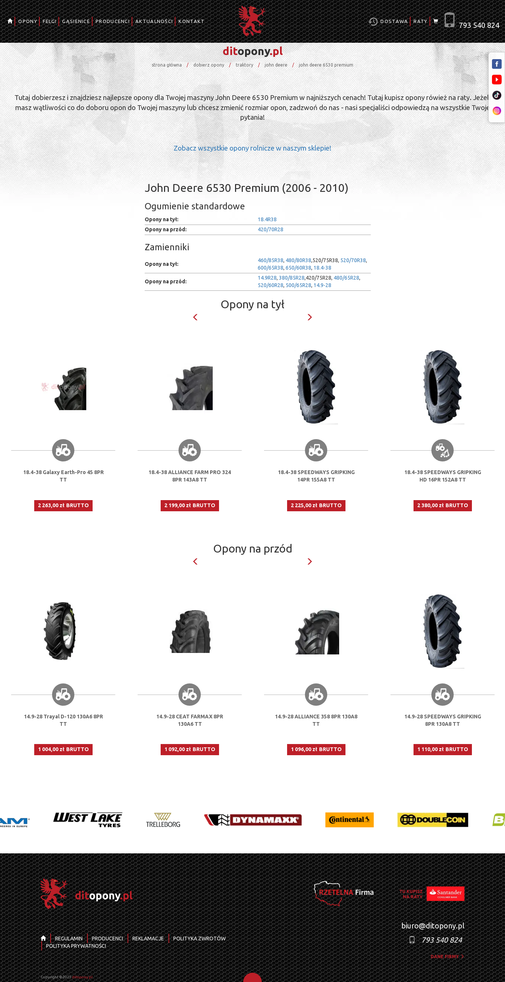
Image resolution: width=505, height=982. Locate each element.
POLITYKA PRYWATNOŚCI (76, 946)
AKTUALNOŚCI (154, 21)
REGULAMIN (69, 938)
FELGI (50, 21)
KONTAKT (191, 21)
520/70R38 (353, 260)
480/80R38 (298, 260)
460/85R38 (270, 260)
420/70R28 (270, 229)
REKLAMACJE (148, 938)
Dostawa (388, 21)
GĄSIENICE (76, 21)
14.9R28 (267, 278)
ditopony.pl (82, 977)
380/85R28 (292, 278)
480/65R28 (346, 278)
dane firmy (447, 956)
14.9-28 (322, 285)
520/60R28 (270, 285)
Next (309, 317)
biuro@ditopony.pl (432, 925)
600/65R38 (270, 268)
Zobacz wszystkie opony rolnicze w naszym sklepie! (252, 148)
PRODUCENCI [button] (113, 21)
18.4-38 (322, 268)
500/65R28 (298, 285)
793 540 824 (479, 25)
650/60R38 (298, 268)
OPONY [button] (27, 21)
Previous (195, 317)
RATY (420, 21)
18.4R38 (267, 219)
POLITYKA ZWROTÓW (199, 938)
